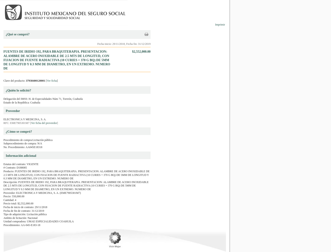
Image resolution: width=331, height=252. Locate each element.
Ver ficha (52, 80)
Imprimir (220, 24)
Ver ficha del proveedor (44, 123)
